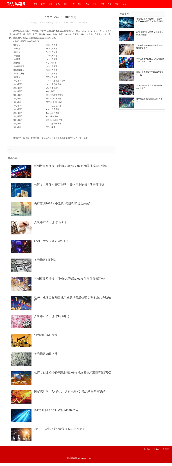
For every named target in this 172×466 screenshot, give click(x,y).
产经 (95, 4)
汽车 (87, 4)
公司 (65, 4)
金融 (58, 4)
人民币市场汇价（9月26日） (52, 316)
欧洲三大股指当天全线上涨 (51, 241)
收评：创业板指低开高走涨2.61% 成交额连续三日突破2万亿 (72, 372)
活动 (124, 4)
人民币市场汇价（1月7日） (51, 222)
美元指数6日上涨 (45, 259)
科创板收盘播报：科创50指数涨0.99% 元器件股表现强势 (70, 166)
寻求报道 (146, 449)
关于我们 (166, 449)
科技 (72, 4)
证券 (43, 4)
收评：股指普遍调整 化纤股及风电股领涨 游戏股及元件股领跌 (72, 299)
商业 (50, 4)
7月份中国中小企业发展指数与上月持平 (59, 429)
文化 (117, 4)
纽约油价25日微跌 (46, 335)
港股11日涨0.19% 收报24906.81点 (56, 410)
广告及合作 (156, 449)
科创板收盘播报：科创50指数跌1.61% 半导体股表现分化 (70, 278)
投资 (110, 4)
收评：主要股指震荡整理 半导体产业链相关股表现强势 (69, 184)
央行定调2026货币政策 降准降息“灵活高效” (62, 203)
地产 (80, 4)
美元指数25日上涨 (46, 353)
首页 (35, 4)
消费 (102, 4)
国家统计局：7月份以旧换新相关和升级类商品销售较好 (69, 391)
